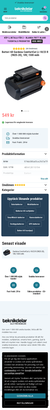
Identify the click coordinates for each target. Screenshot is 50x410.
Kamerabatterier (36, 217)
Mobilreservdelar (9, 29)
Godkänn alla (25, 395)
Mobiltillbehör (24, 29)
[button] (25, 154)
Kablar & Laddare (39, 29)
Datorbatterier (17, 204)
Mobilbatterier (33, 204)
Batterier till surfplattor (25, 211)
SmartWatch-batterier (16, 217)
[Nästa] (47, 29)
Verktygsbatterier (17, 224)
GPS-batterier (34, 224)
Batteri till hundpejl (25, 230)
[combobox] (25, 18)
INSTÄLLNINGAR (25, 403)
